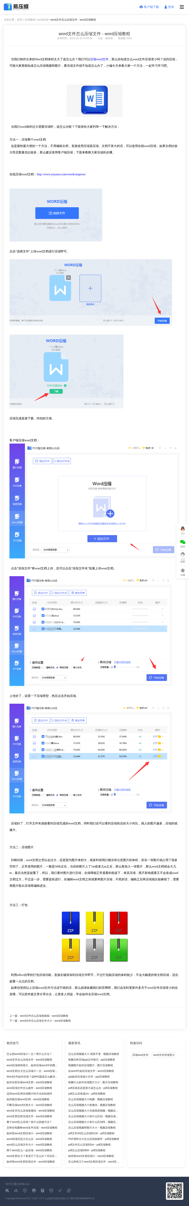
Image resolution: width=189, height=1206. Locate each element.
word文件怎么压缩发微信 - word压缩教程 (31, 1110)
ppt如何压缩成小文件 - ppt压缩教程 (89, 1076)
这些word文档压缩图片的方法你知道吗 (29, 1093)
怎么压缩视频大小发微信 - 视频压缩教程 (91, 1104)
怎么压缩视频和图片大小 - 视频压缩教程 (91, 1127)
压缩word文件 (99, 59)
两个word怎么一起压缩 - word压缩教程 (29, 1150)
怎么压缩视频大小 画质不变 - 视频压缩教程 (93, 1053)
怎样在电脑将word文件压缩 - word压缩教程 (32, 1127)
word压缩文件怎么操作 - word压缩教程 (29, 1087)
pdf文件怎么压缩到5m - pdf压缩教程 (89, 1144)
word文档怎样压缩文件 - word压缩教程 (29, 1116)
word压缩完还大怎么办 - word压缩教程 (29, 1138)
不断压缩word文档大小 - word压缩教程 (29, 1104)
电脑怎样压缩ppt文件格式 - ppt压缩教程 (91, 1059)
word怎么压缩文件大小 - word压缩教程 (29, 1144)
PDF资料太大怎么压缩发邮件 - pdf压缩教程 (93, 1138)
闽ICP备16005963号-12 (82, 1198)
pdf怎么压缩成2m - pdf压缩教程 (86, 1093)
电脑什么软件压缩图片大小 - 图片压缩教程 (93, 1082)
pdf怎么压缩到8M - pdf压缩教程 (86, 1150)
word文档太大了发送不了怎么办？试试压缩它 (32, 1156)
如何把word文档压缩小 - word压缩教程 (29, 1133)
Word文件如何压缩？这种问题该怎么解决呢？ (31, 1077)
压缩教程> (31, 19)
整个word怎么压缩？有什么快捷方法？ (29, 1121)
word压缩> (43, 19)
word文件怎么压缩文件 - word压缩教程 (73, 19)
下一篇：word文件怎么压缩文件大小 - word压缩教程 (40, 1020)
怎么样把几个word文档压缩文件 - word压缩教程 (93, 1162)
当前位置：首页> (14, 19)
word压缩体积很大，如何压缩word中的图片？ (31, 1066)
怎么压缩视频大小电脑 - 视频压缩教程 (90, 1099)
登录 (169, 7)
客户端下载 (149, 7)
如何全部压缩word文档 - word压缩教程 (29, 1082)
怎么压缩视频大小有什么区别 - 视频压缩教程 (93, 1117)
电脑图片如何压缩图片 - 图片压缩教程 (90, 1065)
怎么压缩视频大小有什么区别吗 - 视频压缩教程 (93, 1122)
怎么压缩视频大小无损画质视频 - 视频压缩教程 (93, 1111)
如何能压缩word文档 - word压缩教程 (28, 1099)
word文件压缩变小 (164, 1054)
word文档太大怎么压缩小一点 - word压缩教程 (32, 1071)
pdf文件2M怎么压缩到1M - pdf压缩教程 (91, 1133)
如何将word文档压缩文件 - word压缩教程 (31, 1161)
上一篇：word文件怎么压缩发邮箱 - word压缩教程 (38, 1015)
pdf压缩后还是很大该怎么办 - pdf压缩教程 (93, 1087)
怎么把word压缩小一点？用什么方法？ (29, 1053)
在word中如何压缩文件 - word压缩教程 (91, 1070)
